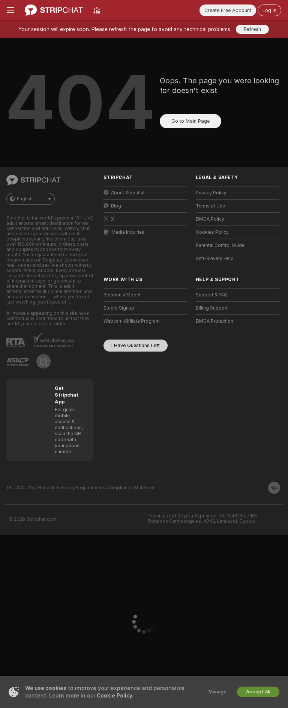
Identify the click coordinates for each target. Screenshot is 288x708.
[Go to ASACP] (17, 362)
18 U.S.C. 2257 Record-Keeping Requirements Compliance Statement (81, 487)
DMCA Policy (210, 219)
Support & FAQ (212, 295)
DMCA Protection (214, 321)
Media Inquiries (124, 232)
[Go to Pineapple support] (43, 361)
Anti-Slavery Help (215, 258)
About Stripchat (124, 192)
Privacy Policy (211, 192)
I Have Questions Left (135, 345)
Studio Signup (119, 308)
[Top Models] (97, 10)
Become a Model (122, 295)
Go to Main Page (190, 121)
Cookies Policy (212, 232)
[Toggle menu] (10, 10)
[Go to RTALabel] (15, 342)
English (30, 198)
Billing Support (212, 308)
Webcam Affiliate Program (132, 321)
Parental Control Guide (220, 245)
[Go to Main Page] (54, 10)
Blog (112, 206)
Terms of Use (210, 206)
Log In (269, 10)
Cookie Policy (114, 696)
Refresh (252, 29)
